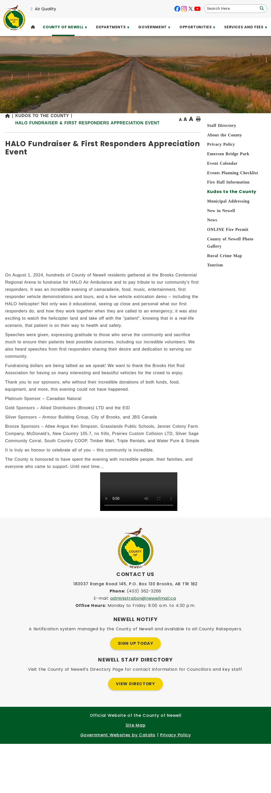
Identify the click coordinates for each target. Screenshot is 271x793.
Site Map (135, 774)
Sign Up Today (135, 692)
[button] (261, 8)
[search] (232, 8)
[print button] (253, 133)
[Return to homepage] (86, 133)
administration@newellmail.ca (143, 647)
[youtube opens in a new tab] (197, 9)
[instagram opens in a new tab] (184, 9)
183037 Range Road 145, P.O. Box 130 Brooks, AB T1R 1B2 (135, 633)
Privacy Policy (175, 784)
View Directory (135, 733)
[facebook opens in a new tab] (177, 9)
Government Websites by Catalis (117, 784)
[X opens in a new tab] (191, 9)
